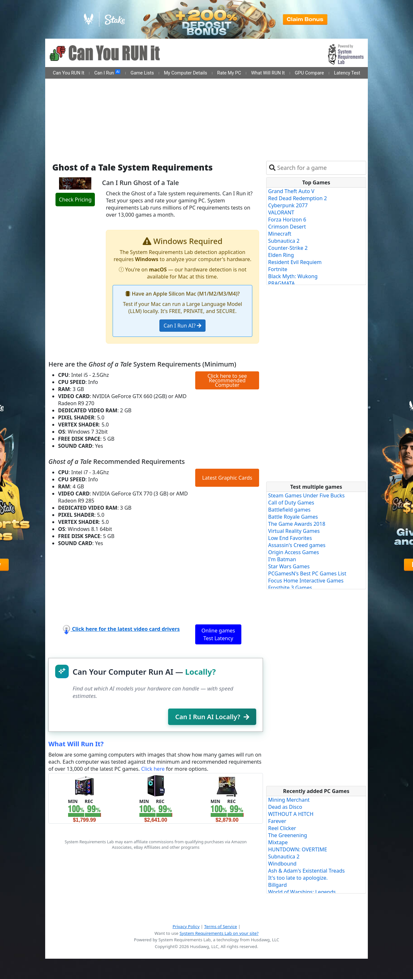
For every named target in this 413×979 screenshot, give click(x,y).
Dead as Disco (285, 806)
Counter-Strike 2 (287, 247)
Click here (153, 768)
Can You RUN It (68, 73)
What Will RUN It (268, 73)
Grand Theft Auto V (291, 191)
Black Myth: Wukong (292, 276)
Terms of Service (220, 926)
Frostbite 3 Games (290, 587)
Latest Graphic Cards (227, 477)
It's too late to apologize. (298, 877)
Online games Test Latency (218, 634)
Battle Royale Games (293, 516)
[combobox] (320, 168)
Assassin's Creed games (297, 545)
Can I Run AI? (182, 325)
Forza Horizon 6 (287, 219)
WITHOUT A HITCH (291, 813)
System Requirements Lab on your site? (218, 933)
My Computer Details (185, 73)
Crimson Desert (287, 226)
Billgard (277, 884)
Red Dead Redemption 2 (297, 198)
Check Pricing (75, 199)
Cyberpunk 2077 (288, 205)
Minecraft (279, 233)
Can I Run (107, 72)
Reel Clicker (282, 828)
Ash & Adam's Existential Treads (306, 870)
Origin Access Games (293, 552)
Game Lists (142, 73)
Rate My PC (229, 73)
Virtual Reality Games (294, 530)
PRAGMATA (281, 283)
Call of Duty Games (291, 502)
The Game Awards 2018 (296, 523)
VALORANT (281, 212)
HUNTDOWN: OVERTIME (297, 849)
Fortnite (277, 269)
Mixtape (278, 842)
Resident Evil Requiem (295, 262)
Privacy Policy (186, 926)
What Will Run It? (76, 743)
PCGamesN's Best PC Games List (307, 573)
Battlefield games (289, 509)
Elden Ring (281, 255)
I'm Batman (282, 559)
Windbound (282, 863)
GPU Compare (309, 73)
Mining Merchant (289, 799)
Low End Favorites (290, 538)
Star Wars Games (289, 566)
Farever (277, 821)
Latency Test (347, 73)
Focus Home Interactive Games (306, 580)
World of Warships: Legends (302, 892)
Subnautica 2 (283, 240)
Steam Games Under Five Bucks (306, 495)
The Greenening (287, 835)
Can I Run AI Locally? (212, 716)
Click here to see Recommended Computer (227, 380)
